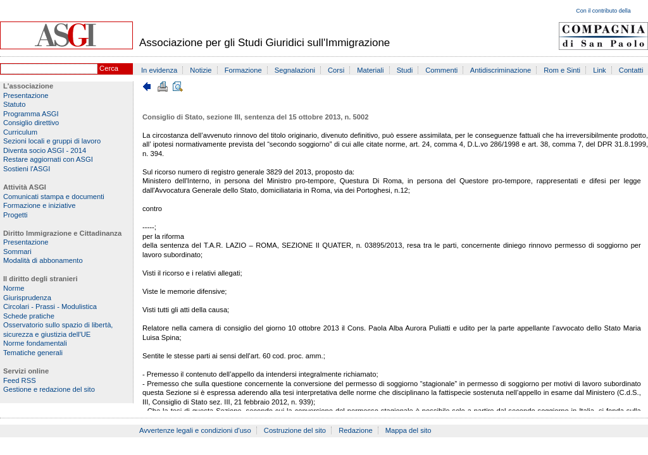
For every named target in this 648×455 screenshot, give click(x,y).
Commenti (441, 70)
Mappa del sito (408, 430)
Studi (405, 70)
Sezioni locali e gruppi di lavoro (52, 141)
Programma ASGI (31, 114)
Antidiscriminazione (500, 70)
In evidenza (159, 70)
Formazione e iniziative (39, 205)
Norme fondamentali (35, 343)
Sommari (17, 251)
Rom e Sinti (562, 70)
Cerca (108, 68)
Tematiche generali (33, 352)
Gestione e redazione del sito (49, 389)
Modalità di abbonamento (43, 260)
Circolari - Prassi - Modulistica (50, 306)
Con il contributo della (603, 11)
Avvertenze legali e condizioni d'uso (195, 430)
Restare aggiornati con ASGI (48, 159)
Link (599, 70)
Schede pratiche (28, 316)
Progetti (15, 215)
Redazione (356, 430)
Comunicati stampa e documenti (53, 196)
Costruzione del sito (295, 430)
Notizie (200, 70)
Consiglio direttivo (31, 122)
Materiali (370, 70)
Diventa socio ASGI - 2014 (44, 150)
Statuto (14, 104)
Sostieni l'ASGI (26, 169)
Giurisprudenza (27, 297)
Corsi (336, 70)
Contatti (631, 70)
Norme (14, 288)
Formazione (243, 70)
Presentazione (26, 95)
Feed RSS (19, 380)
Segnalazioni (295, 70)
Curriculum (20, 132)
